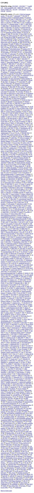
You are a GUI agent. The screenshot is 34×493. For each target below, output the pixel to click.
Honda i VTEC (11, 293)
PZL (6, 227)
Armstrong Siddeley (6, 420)
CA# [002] (28, 408)
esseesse (12, 319)
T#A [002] (28, 352)
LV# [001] (20, 92)
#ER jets (20, 390)
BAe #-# (7, 77)
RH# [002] (6, 26)
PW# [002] (4, 304)
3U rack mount (18, 378)
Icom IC (19, 319)
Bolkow (28, 22)
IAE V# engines (20, 121)
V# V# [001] (23, 197)
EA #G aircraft (18, 471)
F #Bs (25, 134)
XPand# (25, 223)
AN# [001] (4, 265)
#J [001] (23, 362)
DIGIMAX (9, 125)
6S (21, 225)
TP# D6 (15, 225)
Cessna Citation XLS (15, 134)
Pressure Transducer (23, 217)
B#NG (21, 45)
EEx (25, 225)
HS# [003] (24, 322)
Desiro (11, 144)
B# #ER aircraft (12, 118)
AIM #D (12, 476)
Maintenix (20, 421)
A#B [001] (17, 454)
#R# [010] (4, 481)
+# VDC (14, 77)
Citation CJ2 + (13, 280)
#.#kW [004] (4, 346)
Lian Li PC (6, 256)
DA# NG (22, 95)
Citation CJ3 (14, 96)
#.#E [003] (12, 92)
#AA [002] (10, 369)
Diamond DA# (28, 402)
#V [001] (30, 413)
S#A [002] (6, 194)
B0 (1, 407)
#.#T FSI (3, 128)
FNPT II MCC (17, 350)
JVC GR (28, 425)
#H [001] (5, 438)
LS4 (30, 446)
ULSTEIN (14, 172)
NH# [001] (13, 390)
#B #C (21, 354)
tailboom (20, 273)
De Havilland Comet (23, 255)
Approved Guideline (25, 382)
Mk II (12, 123)
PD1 (12, 299)
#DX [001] (4, 159)
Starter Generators (24, 243)
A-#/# (7, 172)
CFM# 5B (9, 39)
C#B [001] (4, 134)
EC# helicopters (26, 342)
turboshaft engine (15, 49)
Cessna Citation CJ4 (7, 365)
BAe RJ (24, 284)
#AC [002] (29, 400)
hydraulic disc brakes (14, 156)
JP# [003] (26, 186)
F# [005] (28, 346)
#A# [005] (16, 316)
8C (20, 387)
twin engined (19, 105)
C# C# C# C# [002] (11, 164)
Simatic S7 (13, 82)
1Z (32, 255)
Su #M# (27, 212)
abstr (8, 327)
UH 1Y (3, 461)
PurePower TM (11, 202)
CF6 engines (4, 80)
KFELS (22, 484)
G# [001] (18, 415)
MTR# (3, 245)
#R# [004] (19, 298)
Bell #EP (13, 349)
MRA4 (20, 375)
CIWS (25, 411)
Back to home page (6, 490)
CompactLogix (5, 106)
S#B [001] (18, 103)
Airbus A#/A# (23, 153)
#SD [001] (9, 27)
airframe (3, 177)
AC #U (12, 121)
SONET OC (24, 256)
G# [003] (13, 212)
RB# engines (6, 238)
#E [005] (12, 286)
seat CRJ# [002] (28, 265)
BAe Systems (20, 425)
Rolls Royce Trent (8, 477)
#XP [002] (10, 184)
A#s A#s (14, 436)
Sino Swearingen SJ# (23, 90)
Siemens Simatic (5, 395)
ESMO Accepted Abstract (25, 339)
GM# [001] (19, 479)
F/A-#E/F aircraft (24, 296)
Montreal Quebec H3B (17, 332)
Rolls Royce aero (20, 209)
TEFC (7, 324)
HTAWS (27, 370)
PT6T (25, 111)
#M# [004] (14, 222)
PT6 (30, 34)
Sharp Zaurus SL (20, 166)
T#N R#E (30, 288)
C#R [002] (28, 383)
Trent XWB (16, 291)
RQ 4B (25, 230)
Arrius (12, 314)
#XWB (18, 313)
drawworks (13, 247)
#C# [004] (14, 294)
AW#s (6, 387)
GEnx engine (11, 70)
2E (10, 354)
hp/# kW (5, 476)
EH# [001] (18, 29)
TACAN (15, 261)
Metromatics (10, 468)
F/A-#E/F (18, 411)
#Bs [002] (13, 199)
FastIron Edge (20, 174)
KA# (20, 39)
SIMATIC (17, 451)
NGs (6, 65)
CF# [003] (15, 6)
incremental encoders (7, 105)
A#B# (12, 44)
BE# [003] (6, 410)
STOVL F (21, 311)
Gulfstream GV (7, 459)
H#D (2, 357)
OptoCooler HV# (16, 270)
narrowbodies (28, 440)
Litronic (15, 190)
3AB (7, 342)
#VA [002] (6, 469)
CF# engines (22, 9)
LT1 (15, 397)
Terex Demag (5, 214)
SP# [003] (30, 220)
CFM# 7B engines (11, 167)
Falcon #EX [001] (18, 383)
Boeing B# (29, 435)
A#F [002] (5, 270)
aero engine (9, 223)
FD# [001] (13, 474)
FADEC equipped (6, 85)
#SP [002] (9, 205)
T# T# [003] (16, 446)
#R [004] (25, 250)
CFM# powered (12, 35)
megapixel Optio (13, 362)
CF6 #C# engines (25, 138)
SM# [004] (20, 337)
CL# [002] (29, 151)
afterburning (4, 49)
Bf (21, 367)
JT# (31, 113)
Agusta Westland (22, 149)
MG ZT (25, 481)
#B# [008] (23, 47)
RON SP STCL (13, 266)
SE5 (30, 126)
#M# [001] (6, 154)
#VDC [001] (13, 115)
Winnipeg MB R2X (6, 55)
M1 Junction (23, 96)
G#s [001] (20, 63)
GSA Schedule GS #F (7, 380)
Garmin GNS (26, 49)
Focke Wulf (4, 121)
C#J (24, 205)
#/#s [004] (19, 73)
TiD (17, 380)
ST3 (4, 415)
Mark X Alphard (19, 435)
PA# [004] (4, 93)
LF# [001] (8, 291)
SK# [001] (8, 242)
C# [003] (20, 54)
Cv (11, 209)
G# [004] (5, 115)
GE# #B (11, 73)
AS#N (28, 355)
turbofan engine (13, 24)
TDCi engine (10, 260)
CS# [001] (27, 238)
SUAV (13, 469)
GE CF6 (24, 16)
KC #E (11, 159)
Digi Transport (15, 448)
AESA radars (6, 303)
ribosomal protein (6, 405)
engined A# (6, 248)
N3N (21, 438)
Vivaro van (13, 359)
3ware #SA (19, 309)
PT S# (17, 329)
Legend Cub (4, 311)
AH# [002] (4, 280)
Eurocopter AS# (9, 182)
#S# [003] (23, 190)
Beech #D (13, 253)
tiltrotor (9, 220)
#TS (22, 398)
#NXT (29, 248)
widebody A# (15, 256)
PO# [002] (24, 448)
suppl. (13, 129)
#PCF (4, 441)
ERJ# (29, 146)
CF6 (23, 22)
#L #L (18, 133)
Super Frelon (19, 477)
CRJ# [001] (19, 258)
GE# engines (22, 146)
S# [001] (18, 428)
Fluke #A (19, 476)
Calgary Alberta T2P (27, 194)
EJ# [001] (11, 128)
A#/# (14, 136)
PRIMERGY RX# (9, 418)
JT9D (21, 35)
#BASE (5, 354)
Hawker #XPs (10, 433)
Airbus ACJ (29, 192)
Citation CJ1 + (27, 270)
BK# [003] (16, 31)
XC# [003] (11, 237)
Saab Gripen (8, 423)
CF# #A (8, 11)
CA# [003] (11, 108)
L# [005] (8, 75)
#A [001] (15, 141)
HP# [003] (4, 73)
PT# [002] (5, 276)
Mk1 (20, 247)
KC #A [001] (4, 359)
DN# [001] (19, 19)
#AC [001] (28, 461)
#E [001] (16, 131)
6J (6, 367)
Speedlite (3, 372)
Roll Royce (4, 139)
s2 (27, 416)
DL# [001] (18, 186)
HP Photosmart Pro (27, 301)
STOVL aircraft (23, 167)
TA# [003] (6, 146)
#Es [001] (5, 82)
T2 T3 (9, 228)
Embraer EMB (20, 299)
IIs (18, 347)
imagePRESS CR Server (8, 217)
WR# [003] (6, 171)
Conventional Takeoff (24, 199)
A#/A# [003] (22, 293)
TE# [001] (10, 398)
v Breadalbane (21, 416)
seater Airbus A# (26, 329)
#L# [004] (13, 347)
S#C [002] (6, 222)
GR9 (17, 181)
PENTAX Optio (19, 189)
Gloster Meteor (5, 161)
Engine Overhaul (27, 156)
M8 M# (10, 101)
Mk (11, 355)
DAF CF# (27, 8)
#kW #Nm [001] (13, 486)
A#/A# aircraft (15, 210)
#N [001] (21, 235)
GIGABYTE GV (17, 395)
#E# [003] (25, 59)
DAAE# (3, 101)
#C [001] (28, 54)
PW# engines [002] (26, 144)
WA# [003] (22, 82)
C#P (22, 352)
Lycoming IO (25, 31)
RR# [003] (4, 31)
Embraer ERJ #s (10, 456)
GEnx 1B (9, 47)
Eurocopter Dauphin (13, 62)
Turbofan (17, 83)
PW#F (22, 113)
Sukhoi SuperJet (20, 288)
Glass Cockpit (15, 194)
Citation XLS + (16, 303)
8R (3, 433)
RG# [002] (4, 45)
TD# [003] (9, 444)
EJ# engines (12, 271)
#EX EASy (21, 87)
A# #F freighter (5, 268)
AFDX (25, 306)
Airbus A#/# (9, 278)
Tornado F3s (9, 392)
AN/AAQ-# (4, 286)
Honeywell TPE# (26, 176)
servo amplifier (17, 321)
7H (28, 210)
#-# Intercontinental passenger (13, 214)
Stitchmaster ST (5, 440)
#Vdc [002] (16, 301)
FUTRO (3, 408)
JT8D (18, 59)
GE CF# (15, 9)
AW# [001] (4, 271)
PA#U (28, 392)
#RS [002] (11, 372)
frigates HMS (14, 276)
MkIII (28, 253)
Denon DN (13, 387)
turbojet (11, 139)
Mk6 (10, 67)
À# (2, 65)
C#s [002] (9, 435)
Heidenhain (4, 390)
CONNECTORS (9, 416)
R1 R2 (27, 463)
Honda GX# (17, 67)
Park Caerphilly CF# (10, 8)
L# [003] (22, 141)
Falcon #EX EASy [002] (16, 370)
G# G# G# (4, 263)
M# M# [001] (21, 304)
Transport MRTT (6, 136)
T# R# (9, 261)
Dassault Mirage (5, 200)
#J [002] (13, 154)
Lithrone (3, 250)
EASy (31, 197)
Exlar (27, 123)
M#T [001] (9, 103)
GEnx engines (10, 90)
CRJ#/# (21, 212)
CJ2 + (21, 52)
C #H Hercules (28, 377)
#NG (15, 39)
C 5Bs (16, 95)
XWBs (12, 65)
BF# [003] (6, 209)
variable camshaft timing (19, 336)
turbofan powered (20, 355)
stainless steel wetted (20, 449)
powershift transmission (9, 403)
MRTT (18, 44)
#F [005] (8, 275)
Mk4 (31, 250)
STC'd (29, 125)
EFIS (13, 453)
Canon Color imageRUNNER (23, 420)
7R (26, 421)
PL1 (8, 289)
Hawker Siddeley (6, 141)
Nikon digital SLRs (23, 374)
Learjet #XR (27, 479)
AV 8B (28, 232)
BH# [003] (28, 24)
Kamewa (18, 182)
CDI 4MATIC (7, 158)
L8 (20, 359)
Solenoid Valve (5, 453)
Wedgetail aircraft (24, 263)
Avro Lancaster (18, 461)
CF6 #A (14, 116)
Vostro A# (11, 298)
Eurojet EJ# (19, 245)
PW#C (24, 57)
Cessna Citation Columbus (13, 111)
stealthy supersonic (11, 382)
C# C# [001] (20, 260)
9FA (24, 182)
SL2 (7, 332)
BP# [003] (4, 255)
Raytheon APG (15, 342)
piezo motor (23, 482)
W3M (10, 40)
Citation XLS (13, 148)
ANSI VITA (25, 143)
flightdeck (4, 362)
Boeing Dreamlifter (13, 176)
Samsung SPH (12, 464)
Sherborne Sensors (27, 347)
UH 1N (17, 151)
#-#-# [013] (6, 426)
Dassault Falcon (14, 367)
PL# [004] (25, 83)
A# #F (25, 247)
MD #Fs (21, 115)
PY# (6, 407)
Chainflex (13, 146)
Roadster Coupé (25, 266)
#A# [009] (6, 294)
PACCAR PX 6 (25, 316)
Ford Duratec (20, 372)
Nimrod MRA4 (25, 240)
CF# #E (3, 11)
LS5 (12, 415)
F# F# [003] (29, 268)
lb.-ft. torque (4, 344)
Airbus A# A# (5, 123)
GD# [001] (26, 428)
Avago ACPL (21, 286)
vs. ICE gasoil (29, 275)
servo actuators (27, 70)
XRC (27, 459)
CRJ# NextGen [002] (9, 421)
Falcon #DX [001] (6, 377)
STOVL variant (20, 314)
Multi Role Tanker (6, 131)
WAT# (14, 375)
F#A (30, 153)
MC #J (23, 210)
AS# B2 (20, 136)
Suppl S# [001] (5, 129)
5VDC (10, 451)
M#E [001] (11, 162)
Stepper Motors (26, 393)
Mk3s (19, 423)
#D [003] (23, 469)
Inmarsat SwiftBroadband (14, 402)
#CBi (2, 444)
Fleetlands (6, 88)
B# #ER (12, 227)
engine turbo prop (6, 482)
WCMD (3, 176)
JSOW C (3, 331)
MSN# (27, 273)
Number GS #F (5, 336)
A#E (31, 223)
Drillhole (27, 278)
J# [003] (11, 288)
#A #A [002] (16, 143)
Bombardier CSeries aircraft (14, 458)
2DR (28, 121)
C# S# (7, 299)
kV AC (15, 296)
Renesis (15, 42)
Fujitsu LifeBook (14, 407)
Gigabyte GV (14, 438)
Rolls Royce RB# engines (15, 177)
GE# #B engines (17, 440)
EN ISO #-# (26, 303)
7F (23, 415)
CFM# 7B (4, 68)
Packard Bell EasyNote (14, 441)
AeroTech (24, 407)
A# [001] (13, 60)
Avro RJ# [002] (28, 458)
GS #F (30, 293)
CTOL (19, 70)
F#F (27, 222)
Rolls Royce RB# (10, 37)
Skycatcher (18, 265)
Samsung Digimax (24, 294)
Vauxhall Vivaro (18, 275)
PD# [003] (29, 484)
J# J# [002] (16, 85)
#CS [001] (11, 181)
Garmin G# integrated (18, 161)
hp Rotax (29, 87)
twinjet (3, 219)
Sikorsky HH (19, 283)
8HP (20, 230)
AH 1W (4, 266)
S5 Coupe (16, 393)
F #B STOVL (12, 179)
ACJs (12, 133)
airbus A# (3, 288)
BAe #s (18, 88)
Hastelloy (3, 298)
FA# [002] (6, 189)
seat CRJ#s (9, 151)
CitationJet (12, 255)
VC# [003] (26, 72)
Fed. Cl (15, 354)
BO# (20, 118)
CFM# (12, 80)
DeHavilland (13, 230)
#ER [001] (12, 360)
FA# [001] (28, 35)
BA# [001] (4, 59)
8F (10, 31)
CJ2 (2, 347)
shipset (26, 308)
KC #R (22, 232)
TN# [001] (24, 276)
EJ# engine (6, 52)
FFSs (12, 426)
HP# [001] (16, 228)
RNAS (28, 92)
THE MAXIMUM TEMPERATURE (14, 413)
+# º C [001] (22, 403)
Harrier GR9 (4, 50)
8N (27, 113)
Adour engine (5, 138)
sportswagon (4, 284)
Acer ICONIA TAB (22, 108)
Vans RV (8, 192)
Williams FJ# (13, 45)
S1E (2, 242)
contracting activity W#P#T (13, 32)
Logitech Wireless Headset (20, 158)
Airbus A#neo (9, 313)
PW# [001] (9, 83)
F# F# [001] (16, 75)
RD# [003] (24, 80)
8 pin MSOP (10, 245)
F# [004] (8, 190)
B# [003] (20, 60)
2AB (26, 477)
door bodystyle (24, 443)
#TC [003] (6, 448)
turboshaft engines (18, 17)
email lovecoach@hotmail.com (11, 272)
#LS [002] (20, 385)
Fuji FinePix (15, 289)
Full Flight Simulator (15, 481)
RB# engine (28, 50)
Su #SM (11, 309)
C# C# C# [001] (17, 200)
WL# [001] (25, 364)
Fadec (16, 144)
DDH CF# (20, 8)
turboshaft (17, 16)
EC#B (8, 219)
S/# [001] (25, 454)
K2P (6, 347)
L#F (2, 37)
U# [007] (11, 59)
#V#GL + (3, 463)
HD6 (2, 111)
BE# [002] (7, 385)
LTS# (24, 26)
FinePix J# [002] (5, 383)
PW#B (7, 314)
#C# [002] (10, 283)
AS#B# (30, 449)
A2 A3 (27, 438)
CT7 (25, 19)
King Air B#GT (22, 215)
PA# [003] (4, 126)
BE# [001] (22, 21)
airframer (20, 456)
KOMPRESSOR (5, 316)
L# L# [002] (4, 388)
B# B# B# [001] (15, 26)
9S (11, 189)
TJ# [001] (9, 454)
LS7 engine (22, 164)
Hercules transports (14, 466)
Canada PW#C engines (22, 159)
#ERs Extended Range (7, 174)
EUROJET (4, 120)
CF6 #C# (8, 22)
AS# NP (25, 67)
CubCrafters (20, 400)
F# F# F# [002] (26, 100)
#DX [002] (17, 444)
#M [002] (9, 98)
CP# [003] (11, 331)
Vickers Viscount (7, 186)
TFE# (9, 57)
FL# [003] (13, 311)
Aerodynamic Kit (6, 321)
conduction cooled (11, 243)
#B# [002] (12, 63)
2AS (22, 151)
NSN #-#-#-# (9, 326)
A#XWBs (17, 326)
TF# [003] (14, 52)
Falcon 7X (29, 184)
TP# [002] (23, 248)
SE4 (17, 128)
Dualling (30, 468)
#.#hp (22, 184)
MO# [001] (21, 220)
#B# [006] (13, 87)
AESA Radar (13, 207)
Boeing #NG (16, 57)
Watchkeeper (4, 474)
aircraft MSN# (21, 227)
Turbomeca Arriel (6, 17)
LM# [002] (10, 428)
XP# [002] (9, 95)
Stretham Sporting (22, 472)
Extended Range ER (8, 252)
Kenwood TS (16, 327)
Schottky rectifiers (16, 317)
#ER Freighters (13, 126)
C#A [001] (16, 34)
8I (9, 263)
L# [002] (23, 289)
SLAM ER (24, 252)
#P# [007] (20, 179)
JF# (18, 469)
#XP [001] (27, 375)
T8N (23, 313)
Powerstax (21, 253)
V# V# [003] (26, 120)
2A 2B (18, 433)
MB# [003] (28, 309)
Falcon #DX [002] (16, 214)
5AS (31, 247)
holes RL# (6, 210)
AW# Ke (29, 209)
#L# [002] (20, 233)
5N (19, 284)
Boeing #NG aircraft (12, 232)
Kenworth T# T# (25, 261)
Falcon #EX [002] (23, 154)
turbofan (3, 34)
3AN (8, 116)
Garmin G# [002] (13, 463)
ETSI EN (8, 357)
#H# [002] (19, 331)
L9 (15, 423)
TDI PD (21, 397)
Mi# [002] (19, 426)
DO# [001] (24, 106)
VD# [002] (17, 364)
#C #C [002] (15, 106)
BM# (17, 398)
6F (8, 415)
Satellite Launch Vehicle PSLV (10, 352)
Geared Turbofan (6, 296)
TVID (7, 21)
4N (20, 172)
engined (9, 461)
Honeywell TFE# (6, 42)
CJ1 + (27, 360)
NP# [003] (17, 22)
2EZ (11, 113)
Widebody (27, 136)
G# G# (23, 62)
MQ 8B (25, 365)
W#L (19, 306)
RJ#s (24, 88)
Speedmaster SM (25, 128)
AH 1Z (9, 235)
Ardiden (8, 240)
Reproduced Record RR (20, 219)
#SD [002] (22, 207)
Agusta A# (4, 309)
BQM (30, 80)
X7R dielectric (15, 100)
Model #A (23, 380)
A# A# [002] (19, 65)
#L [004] (26, 350)
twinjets (26, 39)
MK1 (24, 326)
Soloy (30, 111)
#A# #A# (27, 63)
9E (32, 210)
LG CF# (29, 9)
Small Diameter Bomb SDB (14, 308)
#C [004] (24, 466)
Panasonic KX (18, 377)
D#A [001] (21, 202)
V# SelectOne (12, 306)
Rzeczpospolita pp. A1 (23, 129)
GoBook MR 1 (7, 225)
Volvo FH (18, 223)
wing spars (13, 54)
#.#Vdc (21, 324)
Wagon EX (12, 430)
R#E (2, 164)
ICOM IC (13, 388)
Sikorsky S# (26, 29)
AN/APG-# (4, 339)
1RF (24, 433)
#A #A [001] (17, 205)
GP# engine (20, 123)
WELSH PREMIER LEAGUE (14, 169)
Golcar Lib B (21, 430)
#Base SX (5, 96)
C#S (15, 55)
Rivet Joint (26, 103)
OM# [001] (14, 138)
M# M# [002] (26, 133)
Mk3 (22, 24)
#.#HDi (3, 116)
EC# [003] (4, 144)
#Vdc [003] (29, 169)
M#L (16, 197)
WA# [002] (4, 187)
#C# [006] (13, 284)
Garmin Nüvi (19, 408)
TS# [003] (4, 430)
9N (14, 374)
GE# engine (25, 44)
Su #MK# (9, 364)
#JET (6, 253)
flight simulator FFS (8, 425)
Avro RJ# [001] (10, 149)
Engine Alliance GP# (22, 139)
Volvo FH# (17, 120)
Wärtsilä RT (22, 436)
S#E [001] (5, 341)
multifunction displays (15, 281)
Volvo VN (5, 199)
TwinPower (4, 319)
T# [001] (10, 329)
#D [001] (5, 153)
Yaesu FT (27, 258)
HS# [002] (13, 339)
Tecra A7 (8, 443)
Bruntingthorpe (22, 464)
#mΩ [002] (6, 212)
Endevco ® (11, 400)
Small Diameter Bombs (23, 162)
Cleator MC (23, 126)
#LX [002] (27, 441)
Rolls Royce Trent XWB (16, 93)
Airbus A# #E (29, 354)
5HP (21, 42)
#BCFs (26, 331)
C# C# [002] (26, 110)
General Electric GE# (16, 50)
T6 (25, 317)
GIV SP (21, 222)
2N (27, 189)
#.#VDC (29, 207)
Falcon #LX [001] (20, 125)
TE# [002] (11, 411)
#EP (19, 250)
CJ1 (17, 80)
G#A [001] (17, 110)
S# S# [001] (9, 197)
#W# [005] (14, 341)
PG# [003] (12, 304)
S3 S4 (11, 265)
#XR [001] (22, 116)
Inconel (8, 375)
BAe (2, 375)
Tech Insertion (18, 101)
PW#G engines (23, 334)
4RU (26, 283)
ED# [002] (9, 471)
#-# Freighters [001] (23, 453)
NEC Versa (12, 472)
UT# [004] (4, 92)
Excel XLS (6, 349)
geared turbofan (23, 341)
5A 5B (2, 260)
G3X (2, 240)
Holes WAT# (4, 60)
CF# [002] (22, 6)
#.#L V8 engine (22, 349)
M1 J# (4, 451)
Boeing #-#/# (21, 37)
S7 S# (12, 88)
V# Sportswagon (17, 238)
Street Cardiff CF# (6, 9)
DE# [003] (9, 29)
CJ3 (2, 32)
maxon (23, 181)
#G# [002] (27, 42)
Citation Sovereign (15, 72)
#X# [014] (8, 350)
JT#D (12, 19)
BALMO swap (28, 476)
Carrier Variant (7, 195)
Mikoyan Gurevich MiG (8, 233)
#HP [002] (9, 449)
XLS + (17, 184)
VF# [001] (28, 378)
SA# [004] (4, 40)
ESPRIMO (14, 484)
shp (29, 57)
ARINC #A (29, 474)
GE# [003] (9, 110)
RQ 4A (14, 263)
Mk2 (16, 40)
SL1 (11, 487)
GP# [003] (20, 360)
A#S (27, 179)
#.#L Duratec (6, 436)
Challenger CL (5, 484)
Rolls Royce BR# (22, 204)
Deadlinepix (28, 187)
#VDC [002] (22, 148)
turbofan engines (24, 40)
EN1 (9, 250)
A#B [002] (16, 357)
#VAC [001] (27, 319)
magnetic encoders (6, 393)
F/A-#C (31, 436)
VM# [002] (16, 240)
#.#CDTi (16, 322)
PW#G (16, 47)
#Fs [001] (5, 355)
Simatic (28, 174)
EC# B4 (22, 459)
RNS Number (26, 78)
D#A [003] (24, 34)
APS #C (29, 95)
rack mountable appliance (23, 418)
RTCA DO (20, 187)
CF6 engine (11, 204)
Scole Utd (24, 344)
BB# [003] (14, 248)
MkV (27, 337)
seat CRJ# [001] (7, 378)
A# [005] (24, 446)
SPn (23, 346)
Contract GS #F (10, 337)
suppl (10, 120)
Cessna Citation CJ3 (18, 268)
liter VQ (24, 451)
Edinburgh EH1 (14, 344)
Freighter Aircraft (18, 192)
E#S (14, 385)
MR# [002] (24, 228)
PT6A (4, 35)
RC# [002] (4, 148)
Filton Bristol (27, 387)
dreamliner (4, 230)
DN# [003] (23, 280)
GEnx (15, 235)
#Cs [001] (8, 143)
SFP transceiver (14, 346)
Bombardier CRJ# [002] (21, 242)
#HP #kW (14, 324)
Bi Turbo (23, 486)
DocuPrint (26, 172)
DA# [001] (4, 24)
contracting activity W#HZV (19, 171)
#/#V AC (15, 443)
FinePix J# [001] (21, 468)
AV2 (2, 443)
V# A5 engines (22, 388)
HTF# (16, 113)
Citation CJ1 (18, 278)
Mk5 (28, 286)
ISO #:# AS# (19, 431)
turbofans (14, 21)
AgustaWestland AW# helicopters (18, 68)
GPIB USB (28, 431)
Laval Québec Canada (7, 258)
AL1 (3, 289)
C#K (9, 446)
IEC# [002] (9, 166)
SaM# (25, 118)
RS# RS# (12, 187)
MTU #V (5, 113)
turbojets (5, 72)
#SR (9, 34)
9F (1, 385)
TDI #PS (15, 482)
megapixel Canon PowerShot (24, 237)
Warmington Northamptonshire (22, 405)
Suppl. (15, 459)
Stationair (10, 408)
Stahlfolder (18, 487)
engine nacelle (5, 317)
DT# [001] (19, 369)
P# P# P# (21, 474)
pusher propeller (28, 423)
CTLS (14, 250)
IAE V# (28, 115)
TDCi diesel (13, 153)
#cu (18, 252)
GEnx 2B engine (15, 78)
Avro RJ (25, 32)
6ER (4, 402)
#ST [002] (14, 334)
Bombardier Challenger (20, 195)
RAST (13, 410)
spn (22, 463)
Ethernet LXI (25, 357)
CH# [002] (22, 55)
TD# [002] (18, 365)
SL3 (15, 220)
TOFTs (5, 486)
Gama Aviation (20, 392)
